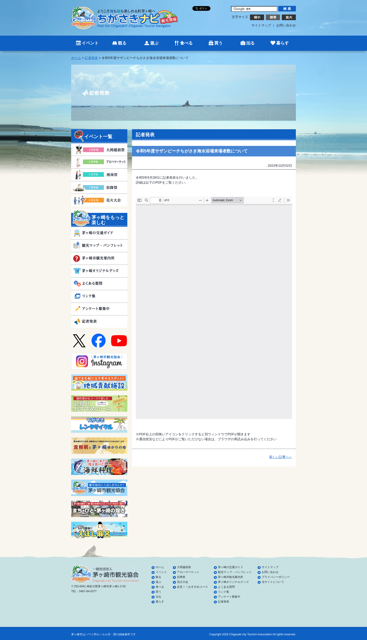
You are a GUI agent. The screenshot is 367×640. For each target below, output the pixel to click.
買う (218, 43)
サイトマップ (261, 25)
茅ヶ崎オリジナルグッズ (233, 582)
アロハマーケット (188, 572)
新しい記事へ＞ (280, 457)
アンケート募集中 (229, 596)
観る (122, 43)
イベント (90, 43)
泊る (250, 43)
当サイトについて (273, 582)
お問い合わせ (286, 25)
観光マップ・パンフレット (235, 572)
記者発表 (91, 58)
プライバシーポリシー (276, 577)
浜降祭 (181, 577)
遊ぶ (154, 43)
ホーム (76, 58)
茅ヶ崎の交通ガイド (230, 567)
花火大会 (182, 582)
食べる (186, 43)
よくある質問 (226, 586)
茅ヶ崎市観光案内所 (230, 577)
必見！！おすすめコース (192, 586)
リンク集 (223, 591)
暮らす (282, 43)
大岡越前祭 (184, 567)
